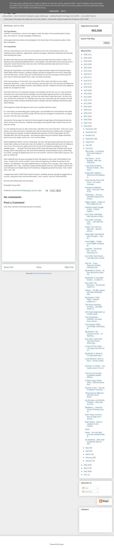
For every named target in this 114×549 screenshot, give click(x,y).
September (90, 139)
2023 (86, 64)
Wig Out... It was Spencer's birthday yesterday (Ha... (93, 265)
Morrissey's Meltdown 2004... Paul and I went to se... (94, 190)
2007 (86, 116)
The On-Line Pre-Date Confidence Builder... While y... (93, 375)
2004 (86, 126)
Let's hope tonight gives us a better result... (95, 313)
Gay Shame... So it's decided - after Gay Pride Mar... (93, 160)
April (87, 451)
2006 (86, 119)
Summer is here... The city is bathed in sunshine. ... (95, 389)
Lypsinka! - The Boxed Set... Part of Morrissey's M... (93, 251)
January (89, 461)
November (90, 132)
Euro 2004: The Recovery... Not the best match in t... (95, 285)
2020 (86, 74)
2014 (86, 94)
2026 (86, 54)
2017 (86, 84)
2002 (86, 468)
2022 (86, 68)
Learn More (54, 11)
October (89, 135)
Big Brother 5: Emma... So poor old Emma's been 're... (94, 273)
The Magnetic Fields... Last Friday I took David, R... (95, 326)
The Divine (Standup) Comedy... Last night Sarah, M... (93, 307)
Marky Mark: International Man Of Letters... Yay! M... (94, 236)
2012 (86, 100)
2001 (86, 471)
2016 (86, 87)
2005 (86, 123)
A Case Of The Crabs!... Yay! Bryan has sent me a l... (94, 348)
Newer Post (8, 267)
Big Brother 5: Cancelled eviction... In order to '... (94, 279)
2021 (86, 71)
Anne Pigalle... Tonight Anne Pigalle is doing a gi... (94, 243)
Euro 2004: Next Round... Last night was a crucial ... (94, 258)
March (88, 454)
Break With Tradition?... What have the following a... (95, 175)
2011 (86, 103)
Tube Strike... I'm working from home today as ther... (94, 153)
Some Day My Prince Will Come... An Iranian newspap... (94, 182)
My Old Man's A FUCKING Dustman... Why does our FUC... (95, 402)
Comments (87, 492)
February (89, 458)
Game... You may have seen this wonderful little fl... (95, 434)
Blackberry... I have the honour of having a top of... (94, 409)
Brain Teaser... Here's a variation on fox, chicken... (93, 424)
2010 (86, 107)
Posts (85, 488)
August (88, 142)
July (87, 145)
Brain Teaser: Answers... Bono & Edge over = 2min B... (94, 417)
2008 (86, 113)
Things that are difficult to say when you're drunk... (94, 395)
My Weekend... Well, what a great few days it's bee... (94, 442)
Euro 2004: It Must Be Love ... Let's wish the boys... (94, 222)
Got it (63, 11)
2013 (86, 97)
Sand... (87, 429)
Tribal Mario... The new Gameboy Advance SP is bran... (94, 197)
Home (39, 267)
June (88, 148)
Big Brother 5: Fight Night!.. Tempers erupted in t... (92, 300)
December (90, 129)
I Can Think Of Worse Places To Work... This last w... (94, 168)
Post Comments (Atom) (43, 273)
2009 (86, 110)
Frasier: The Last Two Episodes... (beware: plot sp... (93, 229)
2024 (86, 61)
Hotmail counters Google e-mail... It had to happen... (94, 209)
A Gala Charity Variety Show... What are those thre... (94, 383)
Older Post (69, 267)
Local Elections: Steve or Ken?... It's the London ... (94, 361)
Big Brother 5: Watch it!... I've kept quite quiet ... (94, 354)
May (87, 448)
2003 (86, 465)
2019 (86, 77)
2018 (86, 81)
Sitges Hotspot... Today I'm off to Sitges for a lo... (95, 203)
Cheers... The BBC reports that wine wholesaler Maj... (95, 292)
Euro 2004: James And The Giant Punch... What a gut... (93, 341)
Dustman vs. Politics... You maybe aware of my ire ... (95, 368)
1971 (86, 475)
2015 (86, 90)
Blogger (61, 544)
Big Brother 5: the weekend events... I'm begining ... (94, 334)
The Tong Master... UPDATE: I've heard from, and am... (93, 319)
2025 (86, 58)
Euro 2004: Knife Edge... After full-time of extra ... (95, 215)
